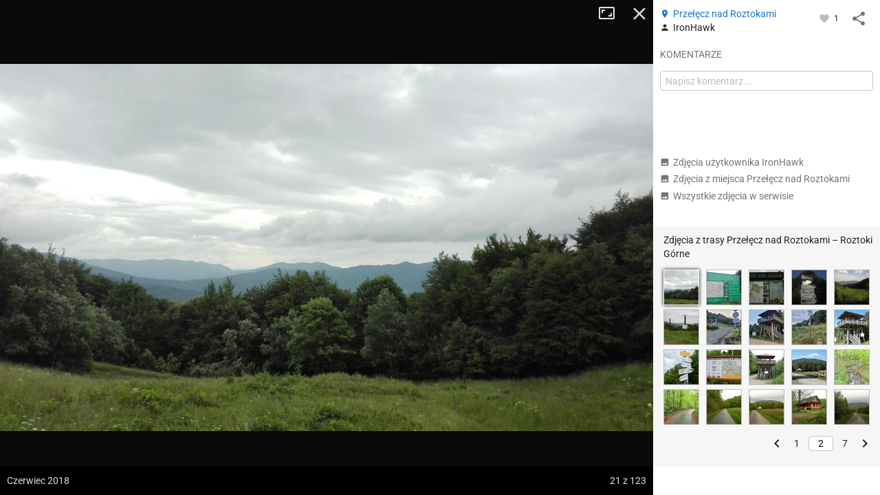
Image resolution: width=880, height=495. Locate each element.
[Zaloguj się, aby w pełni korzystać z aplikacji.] (825, 17)
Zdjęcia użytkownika (732, 162)
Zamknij (639, 14)
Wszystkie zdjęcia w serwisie (726, 195)
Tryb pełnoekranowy (612, 14)
